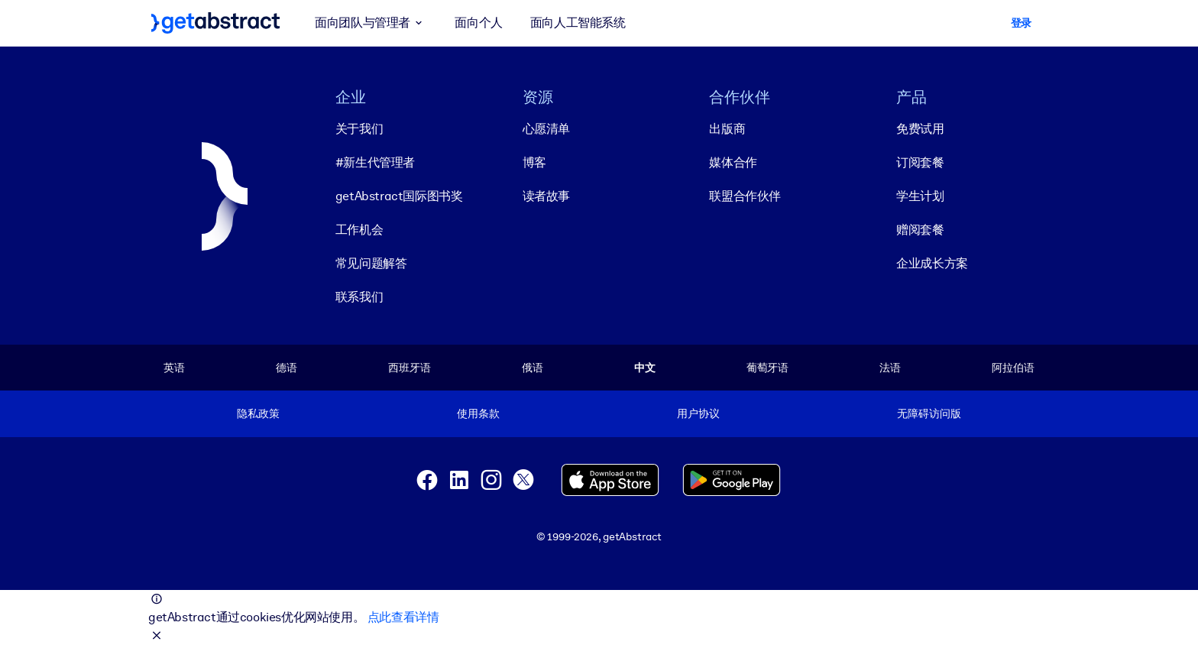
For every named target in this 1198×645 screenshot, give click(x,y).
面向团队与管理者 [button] (371, 23)
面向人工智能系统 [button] (578, 22)
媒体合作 (732, 162)
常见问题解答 (371, 263)
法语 (890, 367)
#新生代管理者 (375, 162)
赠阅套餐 (920, 229)
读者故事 (546, 196)
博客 (534, 162)
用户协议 (698, 413)
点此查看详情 (403, 617)
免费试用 (920, 129)
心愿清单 (546, 129)
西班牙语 (409, 367)
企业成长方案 (932, 263)
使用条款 (478, 413)
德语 (286, 367)
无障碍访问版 (928, 413)
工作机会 (359, 229)
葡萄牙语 (767, 367)
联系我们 (359, 297)
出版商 (727, 129)
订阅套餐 (920, 162)
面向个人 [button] (478, 22)
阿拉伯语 (1013, 367)
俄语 (532, 367)
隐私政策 (258, 413)
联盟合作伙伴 (745, 196)
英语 (174, 367)
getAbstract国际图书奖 (399, 196)
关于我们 (359, 129)
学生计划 (920, 196)
